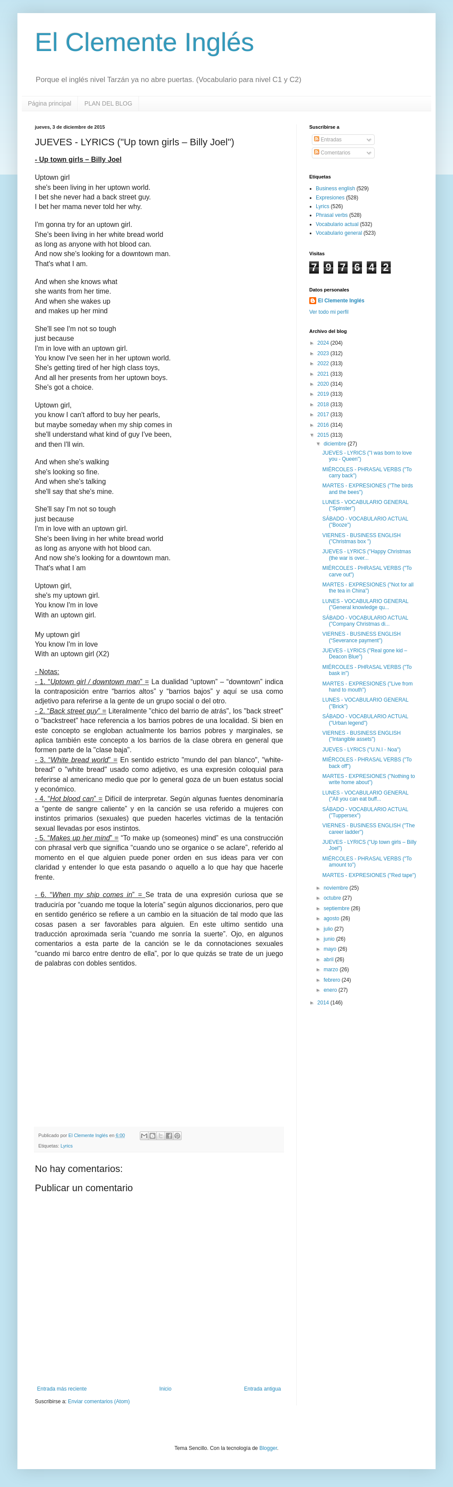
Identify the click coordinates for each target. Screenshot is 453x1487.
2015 (324, 435)
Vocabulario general (339, 233)
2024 (324, 343)
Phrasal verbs (332, 215)
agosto (332, 918)
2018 (324, 404)
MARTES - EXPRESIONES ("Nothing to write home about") (368, 779)
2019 (324, 394)
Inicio (165, 1389)
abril (329, 959)
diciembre (336, 444)
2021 (324, 374)
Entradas (327, 140)
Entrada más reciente (62, 1389)
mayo (331, 949)
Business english (335, 188)
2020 (324, 384)
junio (330, 939)
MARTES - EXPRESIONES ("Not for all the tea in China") (367, 588)
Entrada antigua (262, 1389)
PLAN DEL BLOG (108, 103)
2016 (324, 425)
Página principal (49, 103)
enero (331, 990)
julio (329, 929)
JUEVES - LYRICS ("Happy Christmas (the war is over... (366, 554)
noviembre (336, 888)
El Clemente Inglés (144, 42)
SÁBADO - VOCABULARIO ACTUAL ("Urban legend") (365, 719)
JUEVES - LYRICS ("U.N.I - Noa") (361, 750)
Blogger (268, 1448)
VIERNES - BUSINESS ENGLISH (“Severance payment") (361, 637)
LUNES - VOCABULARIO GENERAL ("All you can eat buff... (365, 796)
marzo (332, 969)
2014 (324, 1003)
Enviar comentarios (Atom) (99, 1401)
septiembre (337, 908)
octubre (333, 898)
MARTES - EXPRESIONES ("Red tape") (369, 875)
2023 (324, 353)
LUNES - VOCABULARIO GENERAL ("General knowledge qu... (365, 604)
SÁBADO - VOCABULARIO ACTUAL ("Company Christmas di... (365, 621)
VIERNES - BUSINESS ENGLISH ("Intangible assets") (361, 736)
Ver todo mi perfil (328, 312)
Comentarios (332, 153)
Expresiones (330, 198)
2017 (324, 414)
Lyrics (67, 1145)
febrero (332, 980)
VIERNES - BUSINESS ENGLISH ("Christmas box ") (361, 538)
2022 (324, 363)
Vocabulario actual (337, 224)
